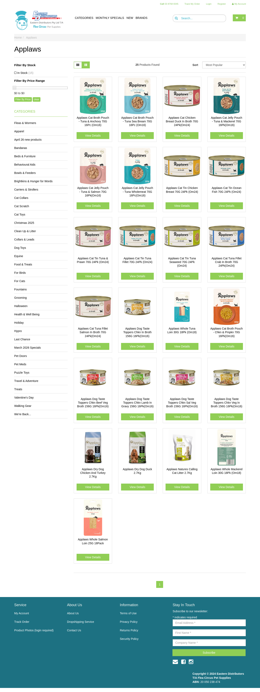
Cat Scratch (21, 206)
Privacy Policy (129, 621)
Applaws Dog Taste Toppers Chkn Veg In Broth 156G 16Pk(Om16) (226, 402)
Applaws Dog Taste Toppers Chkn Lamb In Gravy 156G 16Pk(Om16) (137, 402)
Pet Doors (20, 356)
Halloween (20, 306)
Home (18, 37)
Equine (18, 256)
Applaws (31, 37)
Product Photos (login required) (34, 630)
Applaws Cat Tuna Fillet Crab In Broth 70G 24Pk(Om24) (227, 262)
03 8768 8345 (169, 4)
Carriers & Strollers (26, 189)
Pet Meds (20, 364)
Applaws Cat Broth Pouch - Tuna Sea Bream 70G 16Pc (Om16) (137, 121)
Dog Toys (20, 247)
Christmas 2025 (24, 222)
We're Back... (22, 414)
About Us (73, 613)
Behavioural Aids (24, 164)
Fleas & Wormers (25, 123)
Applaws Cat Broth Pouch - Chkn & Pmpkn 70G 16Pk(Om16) (226, 332)
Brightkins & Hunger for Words (33, 181)
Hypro (18, 331)
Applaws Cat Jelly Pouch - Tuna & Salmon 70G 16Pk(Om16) (92, 191)
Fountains (20, 289)
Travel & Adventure (26, 381)
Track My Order (192, 4)
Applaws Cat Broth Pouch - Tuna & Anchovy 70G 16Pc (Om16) (93, 121)
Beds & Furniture (25, 156)
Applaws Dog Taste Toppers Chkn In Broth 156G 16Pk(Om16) (137, 332)
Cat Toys (19, 214)
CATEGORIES (84, 17)
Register (222, 4)
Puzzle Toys (21, 372)
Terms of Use (128, 613)
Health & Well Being (26, 314)
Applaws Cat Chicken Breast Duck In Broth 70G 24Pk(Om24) (182, 121)
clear (36, 99)
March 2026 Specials (27, 347)
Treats (18, 389)
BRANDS (141, 17)
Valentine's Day (24, 397)
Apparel (19, 131)
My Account (21, 613)
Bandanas (20, 148)
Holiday (19, 322)
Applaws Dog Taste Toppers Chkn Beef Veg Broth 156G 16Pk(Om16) (93, 402)
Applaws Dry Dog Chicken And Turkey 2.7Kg (93, 473)
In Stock (25, 72)
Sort (195, 65)
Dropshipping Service (80, 621)
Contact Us (74, 630)
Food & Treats (23, 264)
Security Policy (129, 638)
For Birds (20, 272)
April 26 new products (28, 139)
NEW (130, 17)
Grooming (20, 297)
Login (208, 4)
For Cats (19, 281)
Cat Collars (21, 197)
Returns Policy (129, 630)
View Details (93, 135)
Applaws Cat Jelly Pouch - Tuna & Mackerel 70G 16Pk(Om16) (226, 121)
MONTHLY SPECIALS (110, 17)
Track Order (21, 621)
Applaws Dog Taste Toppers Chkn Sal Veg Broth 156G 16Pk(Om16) (182, 402)
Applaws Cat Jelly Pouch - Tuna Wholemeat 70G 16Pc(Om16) (137, 191)
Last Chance (22, 339)
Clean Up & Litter (25, 231)
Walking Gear (22, 405)
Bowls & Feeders (25, 173)
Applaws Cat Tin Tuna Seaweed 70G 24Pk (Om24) (182, 262)
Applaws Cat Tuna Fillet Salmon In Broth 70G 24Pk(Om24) (93, 332)
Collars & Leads (24, 239)
